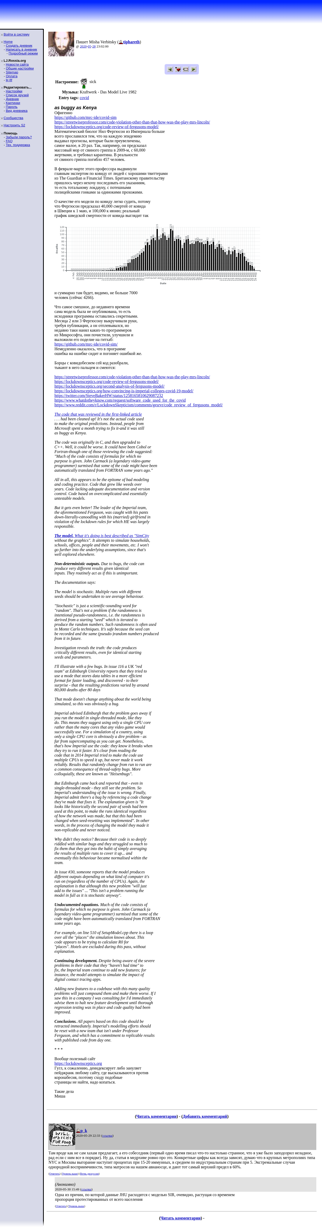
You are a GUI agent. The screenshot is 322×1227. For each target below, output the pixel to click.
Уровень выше (70, 1173)
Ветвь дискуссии (89, 1173)
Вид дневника (16, 111)
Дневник (12, 99)
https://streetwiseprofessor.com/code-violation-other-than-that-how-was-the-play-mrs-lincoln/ (132, 122)
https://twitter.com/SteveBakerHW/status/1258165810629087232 (108, 395)
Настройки (14, 91)
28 (94, 46)
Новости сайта (17, 64)
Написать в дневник (21, 49)
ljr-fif (9, 80)
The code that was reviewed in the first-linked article (98, 414)
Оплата (11, 76)
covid (84, 97)
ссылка (107, 1135)
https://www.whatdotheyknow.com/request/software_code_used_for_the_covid (120, 400)
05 (89, 46)
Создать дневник (19, 45)
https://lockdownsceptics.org (78, 1063)
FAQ (9, 141)
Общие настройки (20, 68)
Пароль (11, 107)
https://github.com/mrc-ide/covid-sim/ (86, 344)
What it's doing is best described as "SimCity (101, 535)
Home (8, 42)
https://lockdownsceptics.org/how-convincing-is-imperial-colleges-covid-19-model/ (123, 391)
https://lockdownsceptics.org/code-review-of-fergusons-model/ (106, 127)
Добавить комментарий (205, 1116)
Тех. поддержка (18, 145)
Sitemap (12, 72)
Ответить (54, 1173)
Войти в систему (16, 34)
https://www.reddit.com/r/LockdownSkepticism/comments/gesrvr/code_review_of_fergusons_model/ (138, 405)
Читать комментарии (156, 1116)
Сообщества (13, 118)
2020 (83, 46)
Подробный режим (23, 53)
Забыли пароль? (19, 137)
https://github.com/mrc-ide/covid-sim (85, 117)
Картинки (13, 103)
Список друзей (17, 95)
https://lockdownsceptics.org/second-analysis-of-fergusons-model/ (109, 386)
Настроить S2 (14, 125)
